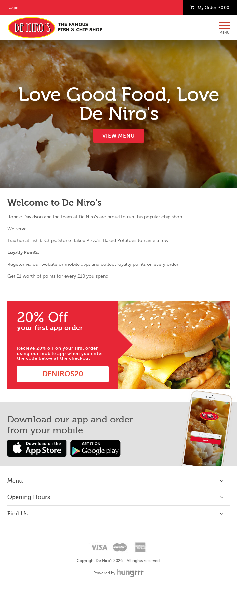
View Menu (118, 136)
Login (12, 7)
